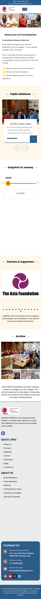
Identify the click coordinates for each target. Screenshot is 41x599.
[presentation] (18, 148)
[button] (3, 309)
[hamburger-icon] (24, 9)
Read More (12, 138)
